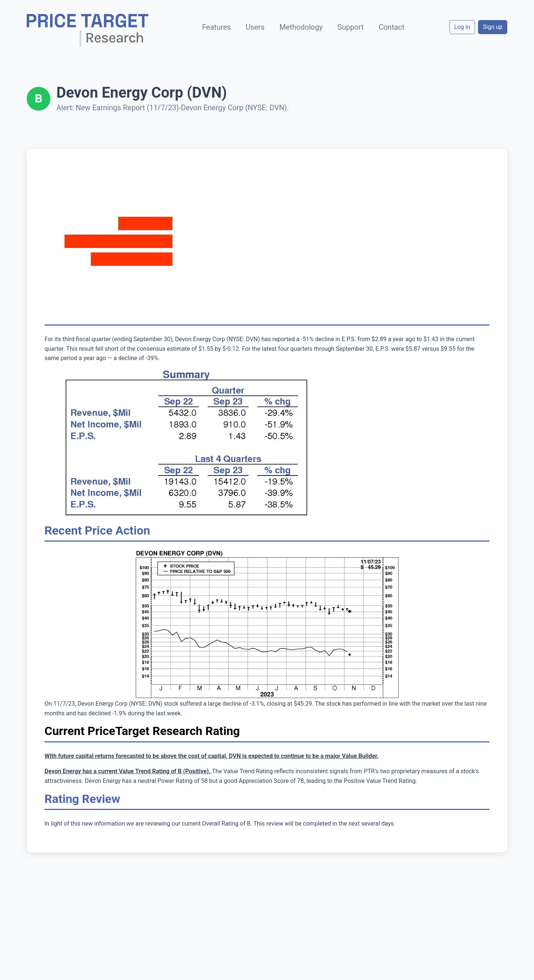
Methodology (301, 27)
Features (216, 27)
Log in (462, 26)
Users (254, 27)
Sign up (492, 26)
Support (350, 27)
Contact (392, 27)
